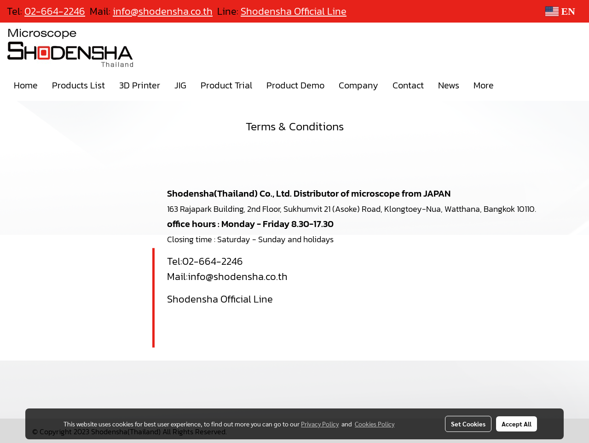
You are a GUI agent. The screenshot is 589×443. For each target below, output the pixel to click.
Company (358, 85)
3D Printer (139, 85)
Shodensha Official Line (293, 11)
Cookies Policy (374, 424)
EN (560, 11)
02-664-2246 (212, 261)
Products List (78, 85)
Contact (408, 85)
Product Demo (295, 85)
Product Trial (226, 85)
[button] (509, 85)
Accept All (516, 424)
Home (26, 85)
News (448, 85)
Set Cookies (468, 424)
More (484, 85)
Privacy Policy (320, 424)
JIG (180, 85)
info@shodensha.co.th (238, 276)
